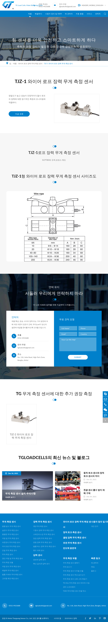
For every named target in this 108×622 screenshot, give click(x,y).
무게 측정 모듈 (7, 562)
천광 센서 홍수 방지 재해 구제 (94, 491)
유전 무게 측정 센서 (72, 542)
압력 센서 (37, 555)
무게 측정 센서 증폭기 (71, 563)
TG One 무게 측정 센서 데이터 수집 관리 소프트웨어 (76, 585)
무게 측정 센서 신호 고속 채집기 (75, 579)
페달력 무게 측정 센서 (10, 570)
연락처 (98, 15)
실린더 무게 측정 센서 (10, 530)
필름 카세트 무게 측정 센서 (12, 574)
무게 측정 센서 (9, 521)
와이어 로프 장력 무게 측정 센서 (30, 63)
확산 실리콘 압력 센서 (41, 564)
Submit (77, 357)
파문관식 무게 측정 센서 (11, 542)
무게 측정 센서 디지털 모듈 (73, 571)
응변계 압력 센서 (39, 560)
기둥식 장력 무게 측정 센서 (43, 530)
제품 (30, 15)
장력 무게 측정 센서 (42, 521)
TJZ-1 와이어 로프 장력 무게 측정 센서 (58, 63)
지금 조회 (19, 114)
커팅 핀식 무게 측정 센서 (11, 566)
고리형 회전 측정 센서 (10, 578)
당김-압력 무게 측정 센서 (42, 538)
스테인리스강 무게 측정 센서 (44, 534)
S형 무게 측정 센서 (40, 526)
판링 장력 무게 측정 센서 (42, 542)
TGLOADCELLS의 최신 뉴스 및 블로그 (53, 457)
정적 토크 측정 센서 (72, 532)
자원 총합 (80, 15)
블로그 (93, 571)
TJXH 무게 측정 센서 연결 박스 (74, 591)
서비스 (89, 15)
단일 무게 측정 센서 (9, 550)
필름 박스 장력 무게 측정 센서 (44, 546)
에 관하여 (69, 15)
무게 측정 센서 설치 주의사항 (20, 493)
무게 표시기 (67, 567)
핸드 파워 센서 (38, 550)
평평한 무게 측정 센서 (10, 534)
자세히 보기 (9, 497)
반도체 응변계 (69, 548)
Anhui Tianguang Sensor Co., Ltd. (20, 618)
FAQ (92, 567)
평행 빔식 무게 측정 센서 (11, 526)
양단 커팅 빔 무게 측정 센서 (12, 558)
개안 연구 (94, 526)
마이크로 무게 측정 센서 (11, 546)
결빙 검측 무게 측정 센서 (74, 537)
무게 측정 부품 (70, 558)
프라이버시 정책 (71, 618)
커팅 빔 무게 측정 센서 (10, 538)
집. (10, 63)
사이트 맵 (57, 618)
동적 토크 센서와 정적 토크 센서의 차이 (94, 474)
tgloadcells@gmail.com (67, 6)
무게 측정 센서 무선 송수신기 (74, 575)
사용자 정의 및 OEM (53, 15)
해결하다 (38, 15)
